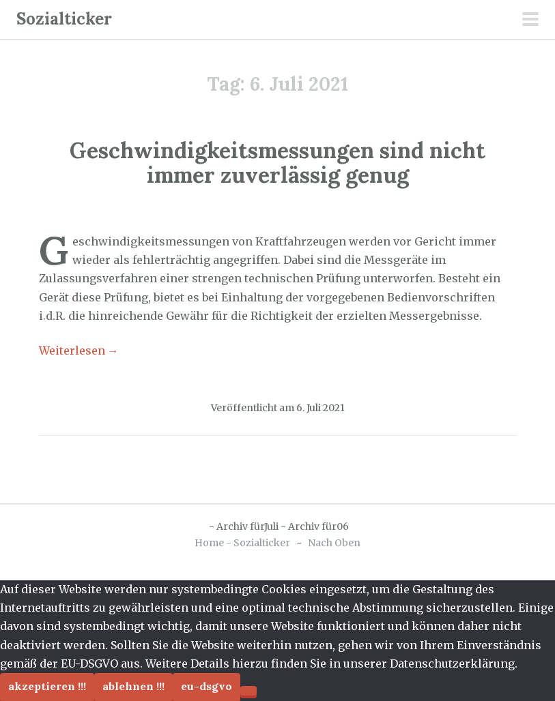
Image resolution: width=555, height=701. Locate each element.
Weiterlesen (79, 350)
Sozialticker (64, 18)
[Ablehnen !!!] (248, 691)
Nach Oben (334, 543)
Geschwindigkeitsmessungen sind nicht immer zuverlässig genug (277, 162)
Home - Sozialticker (242, 543)
